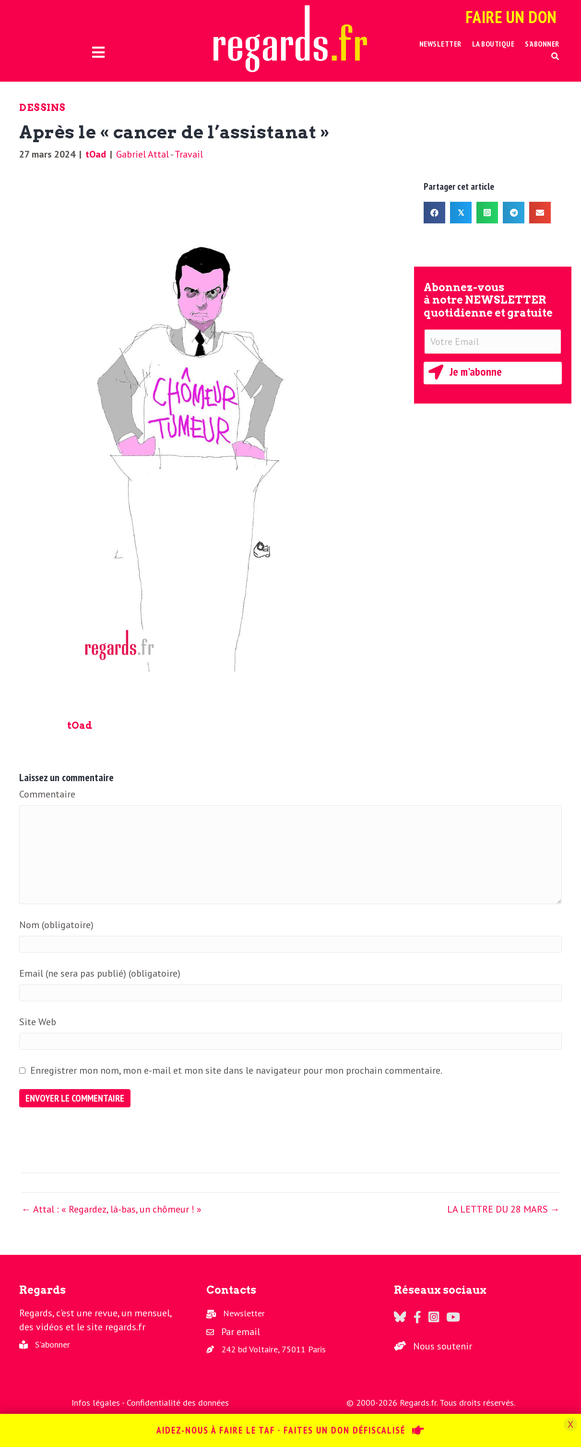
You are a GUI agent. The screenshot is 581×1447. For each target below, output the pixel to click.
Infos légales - (99, 1402)
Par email (240, 1331)
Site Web (37, 1022)
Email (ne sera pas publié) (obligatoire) (99, 973)
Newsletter (244, 1313)
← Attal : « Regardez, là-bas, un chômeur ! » (112, 1209)
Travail (189, 154)
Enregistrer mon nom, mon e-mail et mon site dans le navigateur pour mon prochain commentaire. (236, 1070)
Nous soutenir (442, 1346)
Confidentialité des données (178, 1402)
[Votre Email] (493, 342)
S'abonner (52, 1344)
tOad (95, 154)
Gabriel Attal (142, 154)
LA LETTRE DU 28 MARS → (503, 1209)
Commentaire (47, 794)
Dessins (42, 107)
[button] (555, 56)
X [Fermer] (570, 1424)
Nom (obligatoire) (56, 925)
